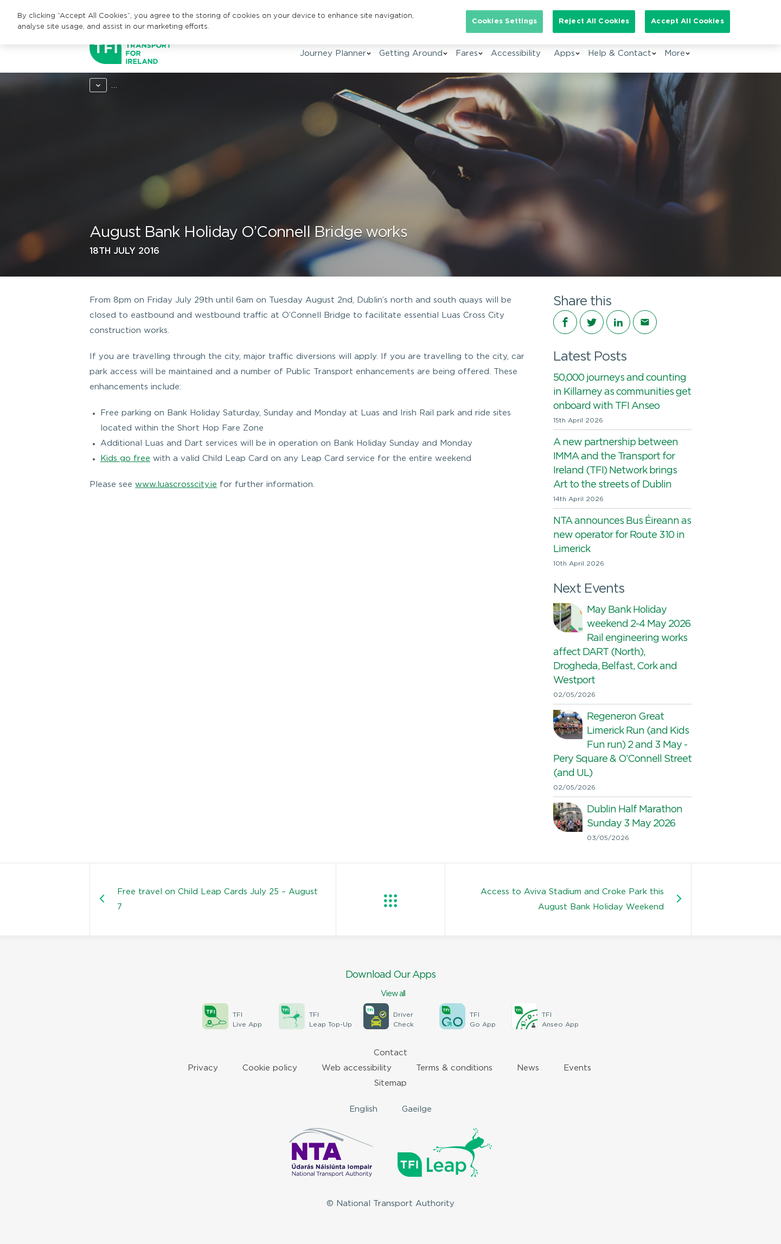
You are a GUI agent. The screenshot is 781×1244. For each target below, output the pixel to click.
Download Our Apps (390, 985)
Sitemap (390, 1083)
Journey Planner (333, 53)
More (674, 53)
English (363, 1109)
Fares (467, 53)
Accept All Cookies (687, 21)
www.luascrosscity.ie (176, 484)
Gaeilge (417, 1109)
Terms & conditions (454, 1068)
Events (577, 1068)
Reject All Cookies (594, 21)
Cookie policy (269, 1068)
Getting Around (411, 53)
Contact (390, 1052)
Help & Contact (619, 53)
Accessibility (516, 53)
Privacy (203, 1068)
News (137, 85)
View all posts (390, 900)
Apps (564, 53)
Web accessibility (357, 1068)
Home (101, 85)
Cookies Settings (504, 21)
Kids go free (125, 458)
